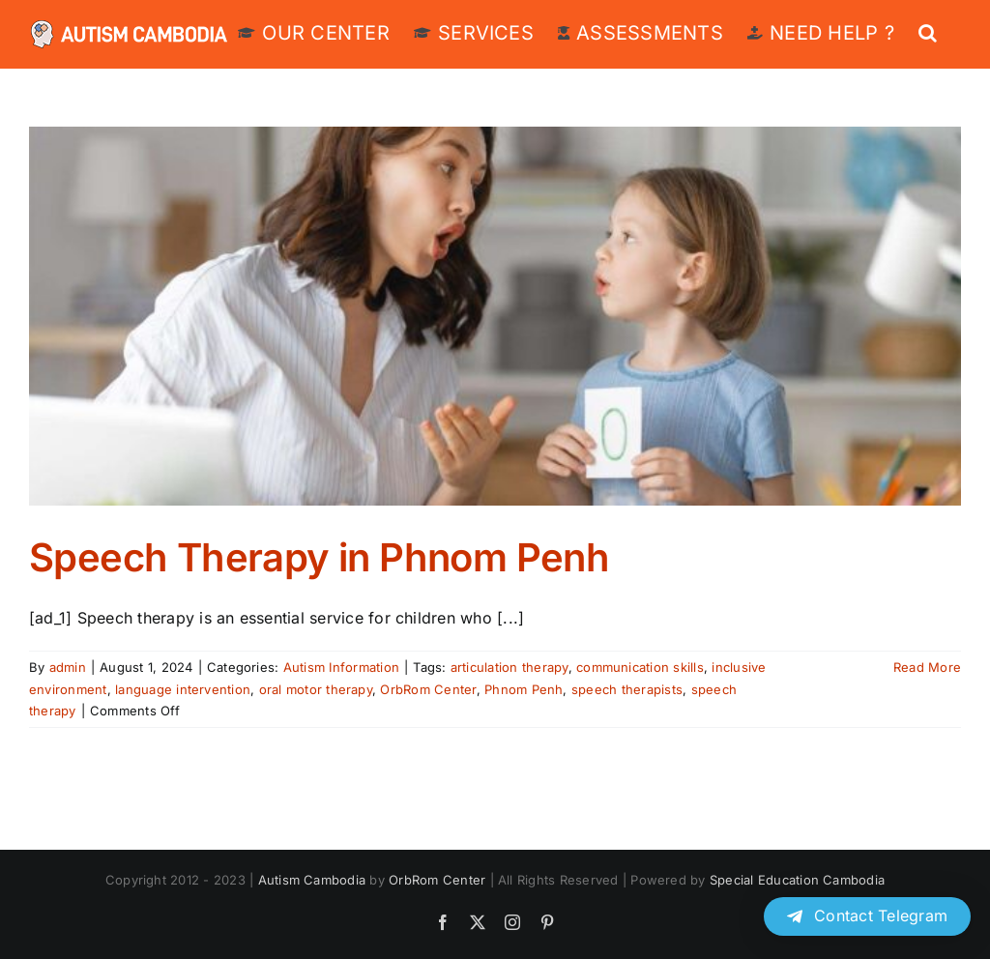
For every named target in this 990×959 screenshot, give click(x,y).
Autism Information (341, 667)
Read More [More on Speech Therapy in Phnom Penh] (927, 667)
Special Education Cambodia (797, 879)
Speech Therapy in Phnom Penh (319, 557)
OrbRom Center (428, 689)
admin (67, 667)
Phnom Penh (523, 689)
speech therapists (627, 689)
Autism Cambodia (312, 879)
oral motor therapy (315, 689)
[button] (927, 31)
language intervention (182, 689)
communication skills (640, 667)
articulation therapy (509, 667)
